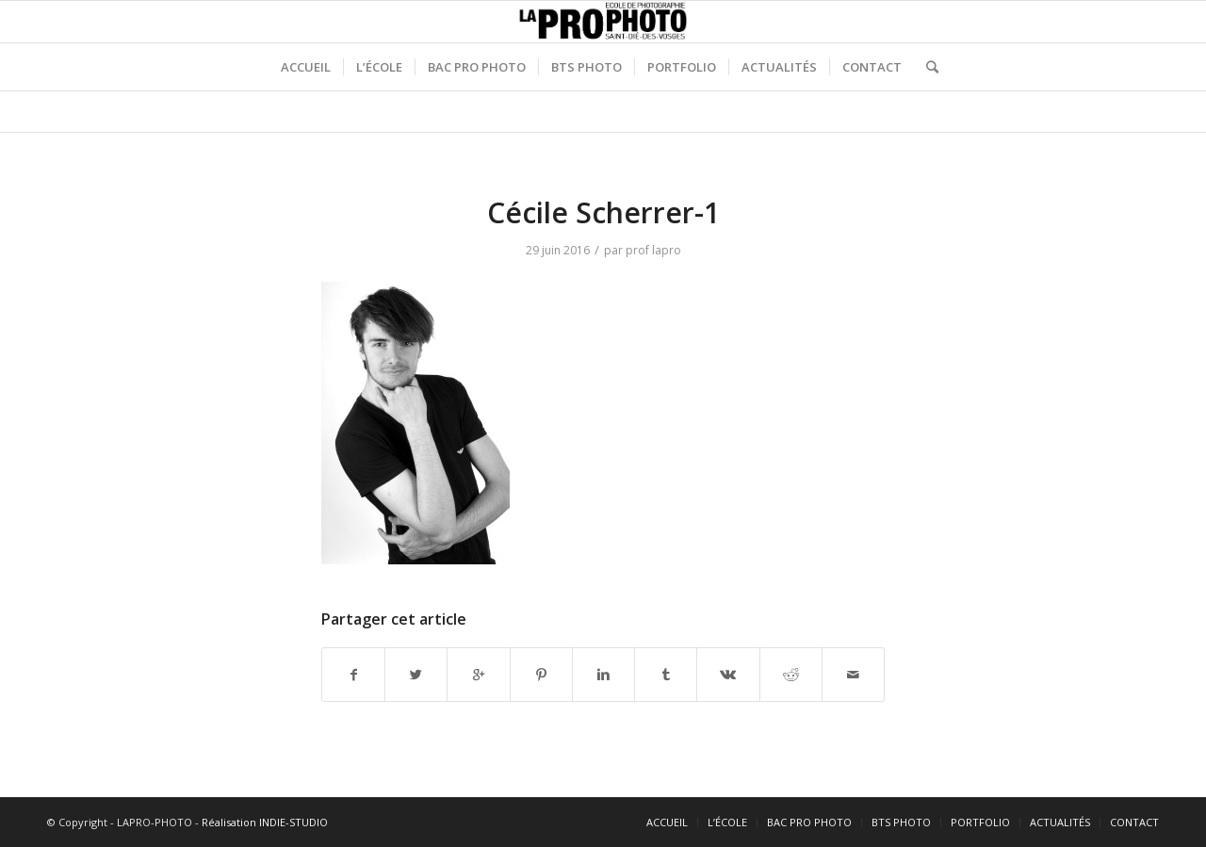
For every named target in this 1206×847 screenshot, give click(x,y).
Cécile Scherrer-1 (603, 212)
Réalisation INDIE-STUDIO (265, 822)
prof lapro (653, 250)
